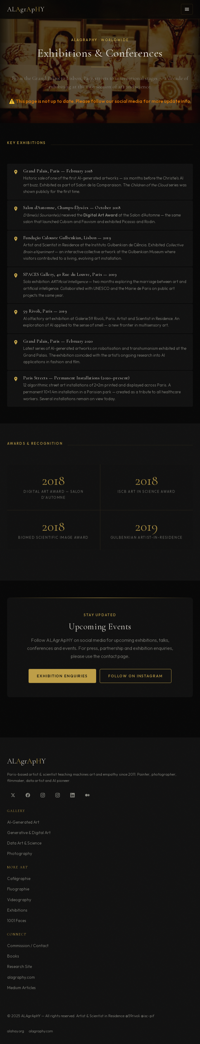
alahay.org (15, 1031)
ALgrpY (26, 9)
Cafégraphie (18, 878)
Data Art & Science (24, 843)
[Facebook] (27, 795)
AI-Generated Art (23, 822)
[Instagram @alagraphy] (42, 795)
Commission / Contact (28, 945)
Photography (19, 853)
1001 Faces (16, 920)
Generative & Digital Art (29, 832)
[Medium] (87, 795)
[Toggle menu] (187, 9)
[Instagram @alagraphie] (57, 795)
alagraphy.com (21, 977)
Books (13, 956)
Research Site (19, 966)
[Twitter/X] (12, 795)
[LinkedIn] (72, 795)
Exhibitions (17, 910)
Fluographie (18, 889)
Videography (19, 899)
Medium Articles (21, 987)
